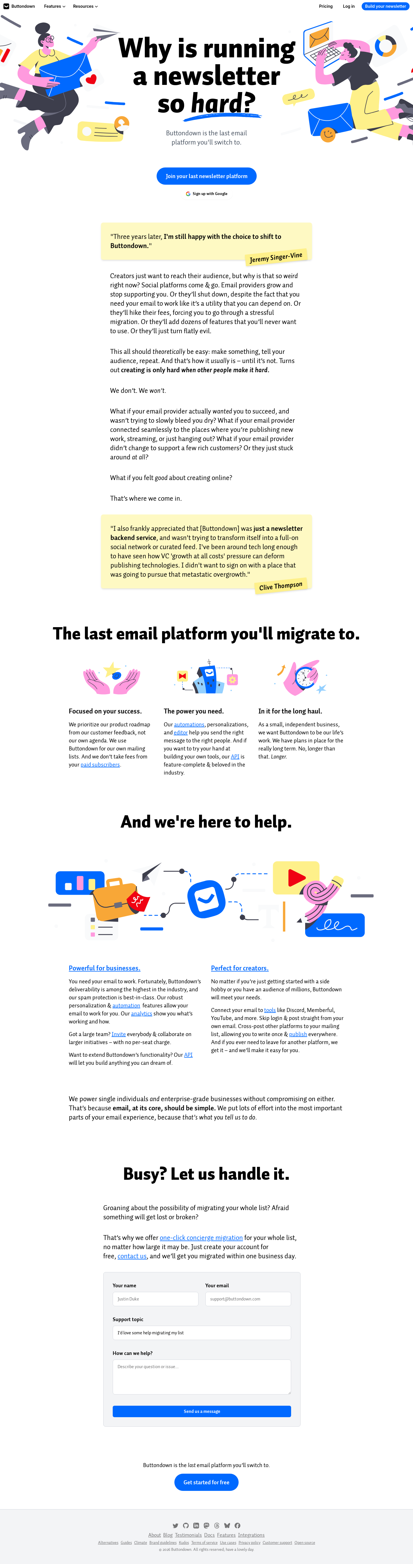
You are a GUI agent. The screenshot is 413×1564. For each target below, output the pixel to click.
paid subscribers (100, 764)
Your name (124, 1285)
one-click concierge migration (201, 1238)
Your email (217, 1285)
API (235, 756)
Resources (85, 6)
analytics (141, 1013)
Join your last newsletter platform (207, 176)
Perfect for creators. (240, 968)
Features (55, 6)
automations (189, 724)
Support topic (128, 1319)
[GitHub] (186, 1525)
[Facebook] (237, 1525)
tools (270, 1010)
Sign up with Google (206, 194)
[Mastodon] (206, 1525)
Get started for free (206, 1482)
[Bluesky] (227, 1525)
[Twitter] (175, 1525)
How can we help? (133, 1353)
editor (181, 732)
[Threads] (217, 1525)
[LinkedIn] (196, 1525)
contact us (132, 1256)
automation (126, 1005)
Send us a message (202, 1411)
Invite (119, 1034)
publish (298, 1034)
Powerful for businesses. (105, 968)
